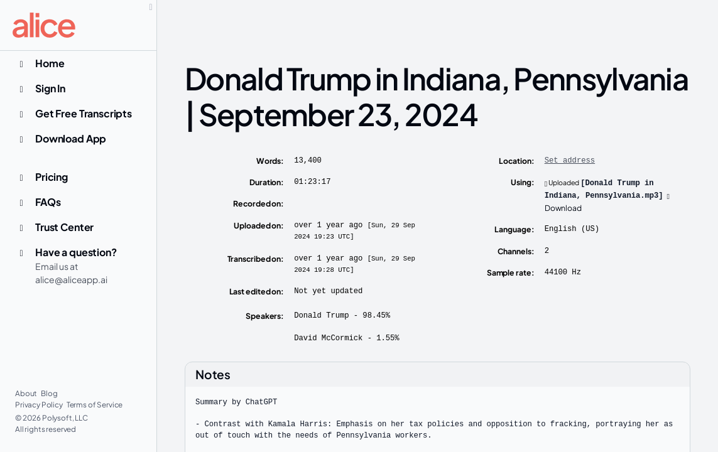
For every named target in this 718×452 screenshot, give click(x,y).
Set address (570, 160)
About (26, 393)
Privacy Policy (39, 404)
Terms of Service (95, 404)
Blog (49, 393)
